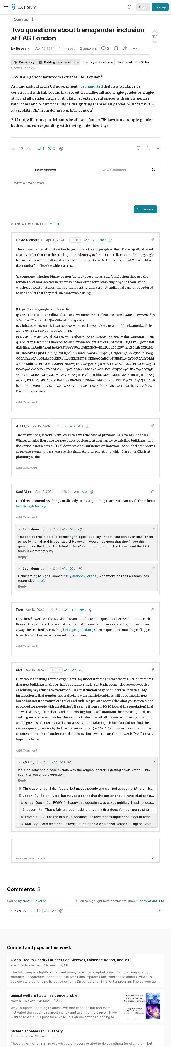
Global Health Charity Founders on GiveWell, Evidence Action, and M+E (71, 960)
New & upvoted (34, 901)
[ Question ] (22, 19)
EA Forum (24, 7)
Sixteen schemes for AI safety (37, 1031)
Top (56, 224)
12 (64, 965)
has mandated (90, 86)
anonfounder (20, 965)
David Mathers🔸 (29, 240)
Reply (22, 557)
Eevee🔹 (23, 48)
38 (57, 1001)
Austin (15, 1036)
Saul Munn (24, 492)
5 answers (88, 48)
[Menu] (6, 7)
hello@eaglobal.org (31, 506)
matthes (16, 1000)
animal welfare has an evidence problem (45, 995)
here (39, 580)
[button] (41, 148)
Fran (19, 610)
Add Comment (26, 402)
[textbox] (80, 191)
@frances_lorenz (83, 576)
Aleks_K (22, 426)
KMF (19, 670)
